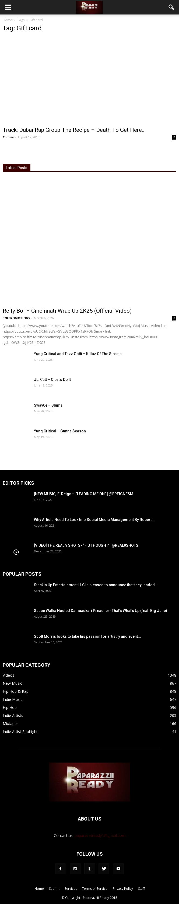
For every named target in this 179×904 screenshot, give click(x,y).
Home (7, 20)
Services (71, 888)
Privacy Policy (123, 888)
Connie (8, 137)
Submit (54, 888)
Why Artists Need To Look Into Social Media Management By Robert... (94, 519)
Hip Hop (10, 707)
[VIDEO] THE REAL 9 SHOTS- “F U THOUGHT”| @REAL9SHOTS (86, 545)
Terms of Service (94, 888)
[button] (171, 7)
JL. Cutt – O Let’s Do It (52, 379)
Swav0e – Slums (48, 405)
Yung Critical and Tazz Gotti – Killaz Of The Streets (78, 354)
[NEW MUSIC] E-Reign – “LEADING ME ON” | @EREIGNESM (83, 494)
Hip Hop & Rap (16, 691)
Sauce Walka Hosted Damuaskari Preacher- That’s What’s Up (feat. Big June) (100, 610)
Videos (8, 675)
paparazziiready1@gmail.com (100, 835)
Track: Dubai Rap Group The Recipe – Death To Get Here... (74, 130)
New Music (12, 683)
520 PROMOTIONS (16, 318)
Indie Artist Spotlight (20, 731)
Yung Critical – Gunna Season (60, 431)
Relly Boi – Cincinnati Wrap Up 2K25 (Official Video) (67, 311)
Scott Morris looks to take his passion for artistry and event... (87, 636)
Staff (141, 888)
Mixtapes (11, 723)
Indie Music (12, 699)
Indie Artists (13, 715)
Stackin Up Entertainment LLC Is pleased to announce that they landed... (96, 585)
